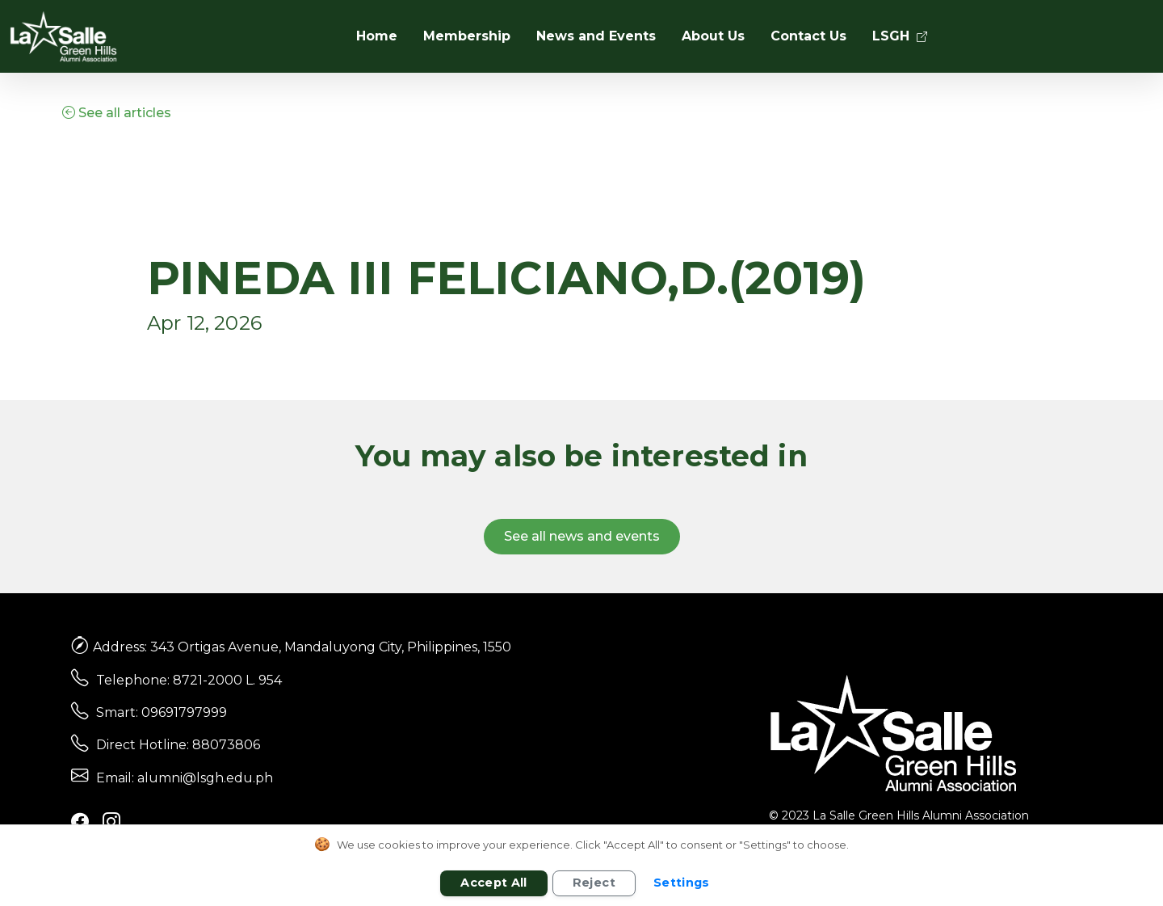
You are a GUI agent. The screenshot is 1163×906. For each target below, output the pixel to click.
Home (376, 36)
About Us (713, 36)
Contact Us (808, 36)
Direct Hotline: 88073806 (178, 744)
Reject (594, 882)
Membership (466, 36)
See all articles (116, 112)
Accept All (493, 882)
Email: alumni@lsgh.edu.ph (184, 778)
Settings (681, 882)
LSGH (899, 36)
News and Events (596, 36)
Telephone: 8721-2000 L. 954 (189, 680)
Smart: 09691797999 (161, 712)
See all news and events (582, 536)
